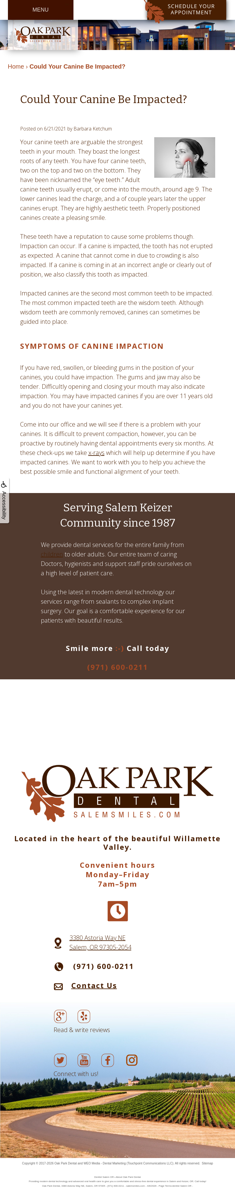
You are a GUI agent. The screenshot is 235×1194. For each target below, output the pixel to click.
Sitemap (207, 1163)
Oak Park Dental (66, 1163)
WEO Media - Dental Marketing (105, 1163)
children (52, 554)
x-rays (96, 453)
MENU (41, 10)
